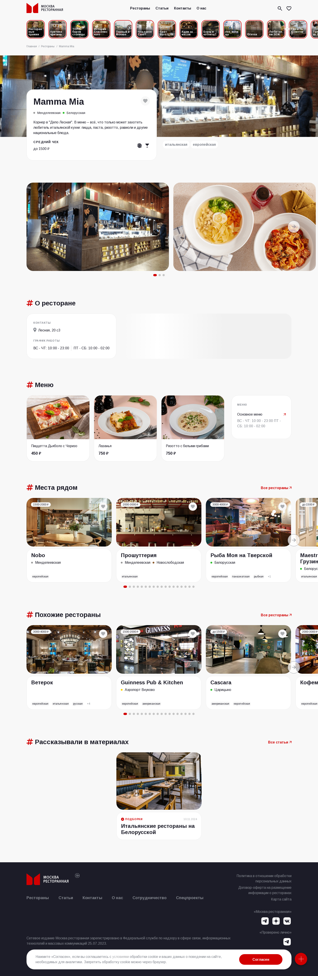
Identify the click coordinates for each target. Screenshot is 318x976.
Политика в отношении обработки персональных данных (264, 878)
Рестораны (140, 8)
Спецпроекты (189, 898)
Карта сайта (281, 899)
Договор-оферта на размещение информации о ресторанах (265, 890)
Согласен (260, 959)
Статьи (161, 8)
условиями (120, 957)
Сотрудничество (149, 898)
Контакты (182, 8)
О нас (201, 8)
